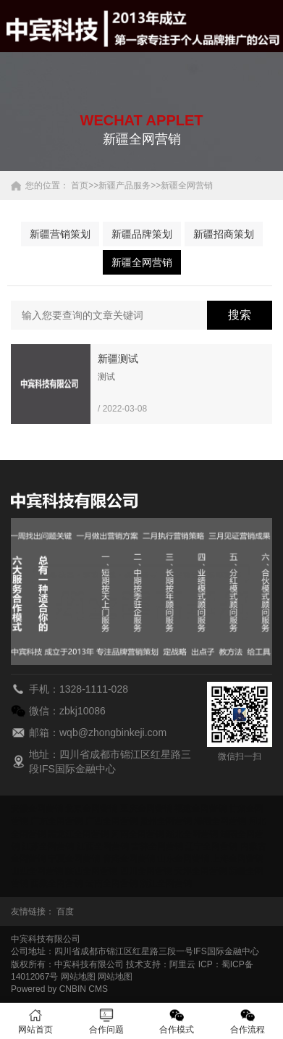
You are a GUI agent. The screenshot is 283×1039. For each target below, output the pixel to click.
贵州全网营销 (166, 821)
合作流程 (247, 1021)
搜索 (239, 315)
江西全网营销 (103, 846)
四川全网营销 (146, 871)
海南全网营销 (220, 821)
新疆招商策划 (223, 234)
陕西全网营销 (91, 871)
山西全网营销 (37, 871)
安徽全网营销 (37, 809)
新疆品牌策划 (141, 234)
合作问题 (106, 1021)
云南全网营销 (111, 883)
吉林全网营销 (157, 846)
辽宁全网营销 (211, 846)
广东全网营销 (56, 821)
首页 (79, 185)
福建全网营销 (200, 809)
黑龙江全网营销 (78, 834)
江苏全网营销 (48, 846)
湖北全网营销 (192, 834)
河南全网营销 (137, 834)
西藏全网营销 (56, 883)
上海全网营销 (237, 859)
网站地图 (78, 977)
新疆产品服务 (124, 185)
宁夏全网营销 (74, 859)
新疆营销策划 (60, 234)
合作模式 (177, 1021)
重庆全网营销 (146, 809)
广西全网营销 (111, 821)
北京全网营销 (91, 809)
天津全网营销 (200, 871)
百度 (65, 911)
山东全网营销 (183, 859)
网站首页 (35, 1021)
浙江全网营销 (166, 883)
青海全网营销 (129, 859)
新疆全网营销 (187, 185)
